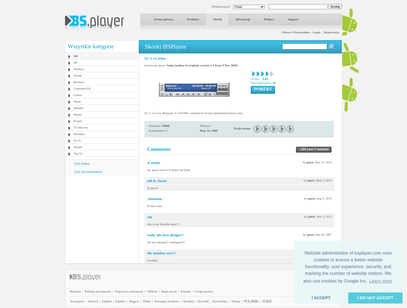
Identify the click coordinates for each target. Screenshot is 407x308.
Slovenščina (219, 301)
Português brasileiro (167, 301)
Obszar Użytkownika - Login (301, 32)
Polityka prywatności (98, 291)
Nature (77, 114)
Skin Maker (82, 164)
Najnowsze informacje (129, 291)
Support (293, 19)
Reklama (75, 291)
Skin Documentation (88, 172)
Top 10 (77, 153)
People (77, 121)
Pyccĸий (203, 301)
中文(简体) (251, 301)
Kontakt (185, 291)
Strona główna (163, 19)
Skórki (217, 19)
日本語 (267, 301)
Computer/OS (82, 88)
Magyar (134, 301)
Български (77, 301)
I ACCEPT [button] (321, 298)
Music (77, 101)
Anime (77, 75)
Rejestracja (331, 32)
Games (77, 95)
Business (79, 82)
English (107, 301)
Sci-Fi (77, 140)
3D (75, 62)
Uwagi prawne (204, 291)
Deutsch (93, 301)
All (75, 56)
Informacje (242, 19)
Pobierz (269, 19)
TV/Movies (80, 127)
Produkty (193, 19)
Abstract (78, 69)
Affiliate (152, 291)
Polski (147, 301)
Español (120, 301)
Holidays (79, 134)
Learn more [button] (380, 281)
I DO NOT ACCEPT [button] (375, 298)
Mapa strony (169, 291)
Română (188, 301)
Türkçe (235, 301)
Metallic (78, 108)
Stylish (77, 147)
